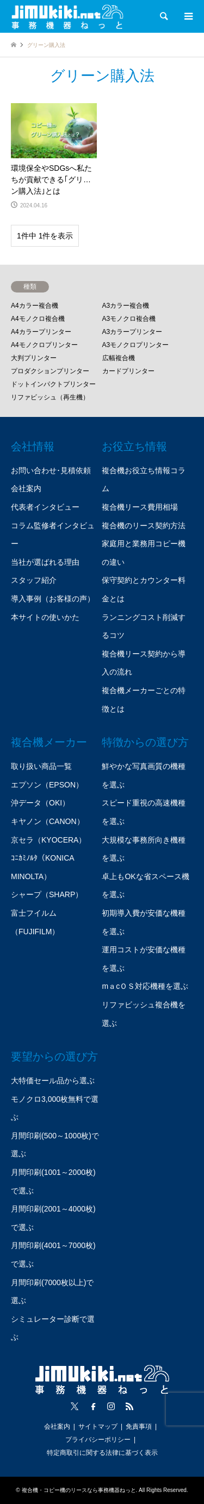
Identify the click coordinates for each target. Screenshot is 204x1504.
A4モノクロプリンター (44, 345)
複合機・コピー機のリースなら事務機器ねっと (79, 1490)
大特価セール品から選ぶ (53, 1080)
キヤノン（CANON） (47, 821)
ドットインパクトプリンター (53, 384)
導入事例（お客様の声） (53, 598)
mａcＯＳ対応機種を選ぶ (145, 986)
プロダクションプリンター (50, 371)
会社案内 (26, 488)
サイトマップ (98, 1426)
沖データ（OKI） (40, 802)
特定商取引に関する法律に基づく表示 (102, 1453)
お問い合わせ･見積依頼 (51, 470)
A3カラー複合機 (126, 305)
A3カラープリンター (132, 332)
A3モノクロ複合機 (129, 319)
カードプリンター (128, 371)
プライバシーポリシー (98, 1439)
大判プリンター (34, 358)
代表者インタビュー (45, 507)
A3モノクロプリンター (135, 345)
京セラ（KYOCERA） (48, 839)
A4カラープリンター (41, 332)
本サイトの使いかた (45, 617)
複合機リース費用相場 (140, 507)
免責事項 (139, 1426)
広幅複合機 (118, 358)
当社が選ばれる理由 (45, 562)
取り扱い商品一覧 (41, 766)
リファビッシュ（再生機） (50, 397)
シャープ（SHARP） (47, 894)
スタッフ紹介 (34, 580)
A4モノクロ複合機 (38, 319)
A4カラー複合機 (34, 305)
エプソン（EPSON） (47, 784)
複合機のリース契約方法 (144, 525)
